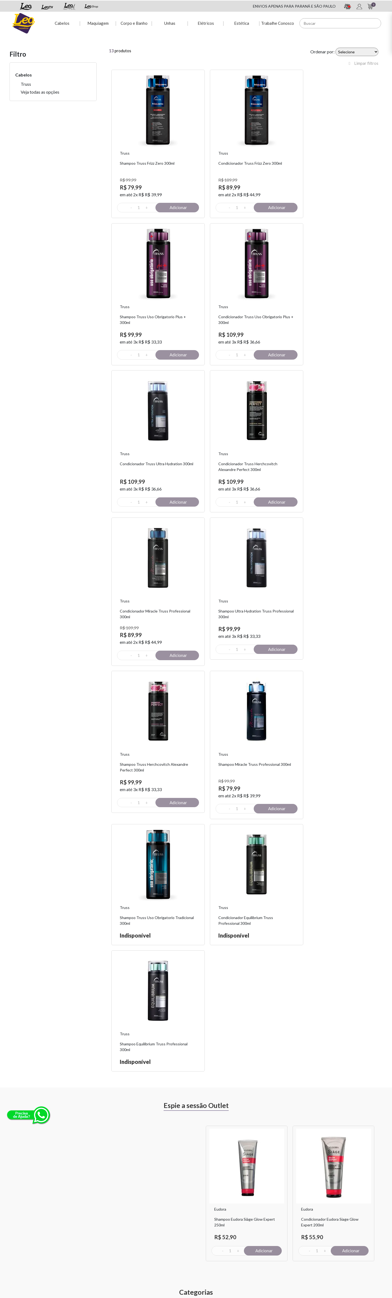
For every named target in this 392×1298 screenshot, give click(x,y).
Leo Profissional (213, 1251)
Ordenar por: (322, 51)
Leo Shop (208, 1237)
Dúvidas (143, 1230)
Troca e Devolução (89, 1230)
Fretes (78, 1237)
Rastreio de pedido (153, 1244)
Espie (204, 1223)
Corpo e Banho (133, 22)
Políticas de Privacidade (284, 1230)
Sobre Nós (82, 1223)
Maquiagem (97, 22)
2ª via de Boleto (150, 1237)
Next (382, 866)
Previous (200, 866)
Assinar (316, 1162)
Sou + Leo (208, 1230)
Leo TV (206, 1244)
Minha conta (147, 1223)
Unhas (169, 22)
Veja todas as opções (40, 91)
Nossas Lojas (275, 1237)
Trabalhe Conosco (277, 22)
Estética (241, 22)
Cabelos (61, 22)
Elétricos (205, 22)
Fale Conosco (275, 1223)
